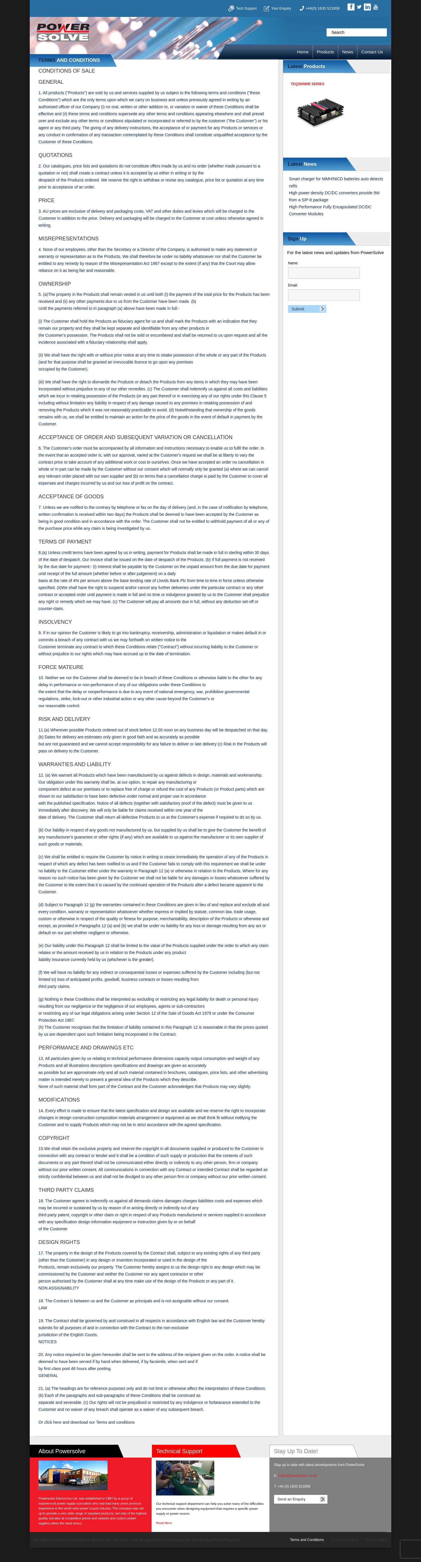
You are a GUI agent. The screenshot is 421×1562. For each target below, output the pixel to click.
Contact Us (372, 51)
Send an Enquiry (292, 1499)
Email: (324, 292)
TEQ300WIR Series (307, 84)
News (347, 51)
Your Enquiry (281, 8)
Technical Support (344, 1540)
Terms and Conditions (307, 1540)
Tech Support (246, 8)
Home (303, 51)
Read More (164, 1523)
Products (325, 51)
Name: (324, 270)
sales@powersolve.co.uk (297, 1476)
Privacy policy (376, 1540)
